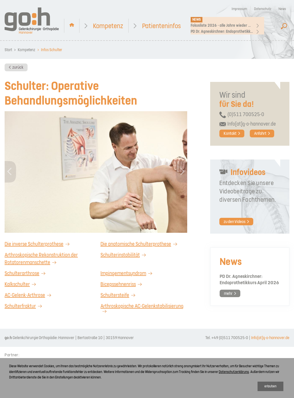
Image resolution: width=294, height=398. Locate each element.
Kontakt (230, 133)
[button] (11, 172)
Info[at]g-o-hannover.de (251, 124)
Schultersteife (114, 295)
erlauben (270, 386)
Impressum (239, 9)
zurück (17, 67)
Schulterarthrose (22, 273)
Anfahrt (260, 133)
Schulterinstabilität (120, 255)
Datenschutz (262, 9)
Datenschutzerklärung (234, 372)
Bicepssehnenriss (118, 284)
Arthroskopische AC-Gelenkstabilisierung (141, 306)
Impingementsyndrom (123, 273)
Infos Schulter (51, 50)
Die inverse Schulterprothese (34, 244)
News (282, 9)
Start (8, 50)
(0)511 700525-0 (245, 114)
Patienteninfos (161, 26)
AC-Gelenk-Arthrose (25, 295)
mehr (228, 293)
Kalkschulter (17, 284)
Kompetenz (108, 26)
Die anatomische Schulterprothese (135, 244)
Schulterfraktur (20, 306)
